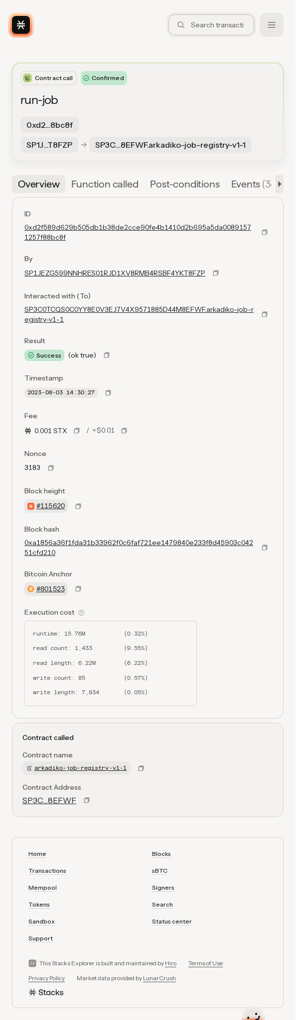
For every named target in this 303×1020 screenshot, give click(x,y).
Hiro (170, 963)
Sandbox (41, 921)
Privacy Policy (46, 978)
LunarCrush (159, 978)
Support (40, 938)
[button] (278, 184)
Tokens (39, 904)
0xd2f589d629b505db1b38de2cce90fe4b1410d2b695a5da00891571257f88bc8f (137, 232)
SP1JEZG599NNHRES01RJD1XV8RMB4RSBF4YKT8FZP (114, 273)
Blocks (161, 853)
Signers (163, 887)
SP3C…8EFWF (49, 800)
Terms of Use (205, 963)
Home (37, 853)
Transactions (47, 870)
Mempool (42, 887)
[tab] (38, 184)
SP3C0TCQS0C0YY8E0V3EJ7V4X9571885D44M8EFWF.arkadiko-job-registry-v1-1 (139, 314)
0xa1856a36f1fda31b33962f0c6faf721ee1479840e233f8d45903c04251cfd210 (138, 547)
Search (162, 904)
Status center (172, 921)
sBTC (159, 870)
